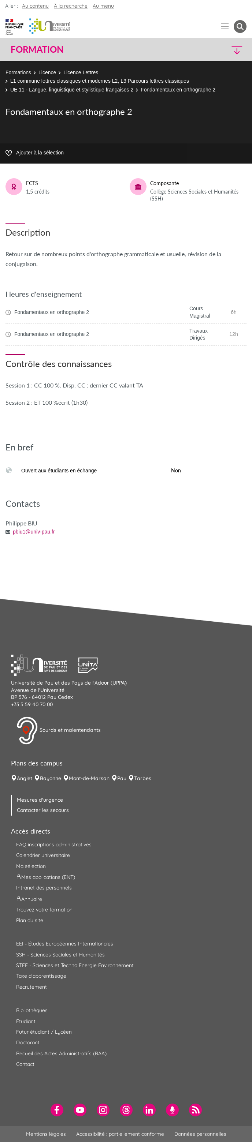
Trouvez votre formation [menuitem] (44, 909)
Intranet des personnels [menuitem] (44, 887)
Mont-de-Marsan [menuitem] (89, 778)
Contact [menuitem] (25, 1064)
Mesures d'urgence (40, 800)
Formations (18, 72)
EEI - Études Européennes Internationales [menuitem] (64, 943)
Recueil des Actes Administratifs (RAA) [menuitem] (61, 1053)
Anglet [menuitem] (24, 778)
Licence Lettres (80, 72)
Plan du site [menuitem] (29, 920)
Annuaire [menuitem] (29, 898)
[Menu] (225, 26)
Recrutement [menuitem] (31, 987)
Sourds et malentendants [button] (58, 730)
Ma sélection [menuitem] (31, 866)
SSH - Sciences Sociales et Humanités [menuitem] (60, 954)
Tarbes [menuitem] (142, 778)
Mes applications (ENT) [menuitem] (45, 877)
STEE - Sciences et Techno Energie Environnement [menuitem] (75, 965)
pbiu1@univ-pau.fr (34, 532)
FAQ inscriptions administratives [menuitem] (54, 844)
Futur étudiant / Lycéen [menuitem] (44, 1032)
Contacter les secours (43, 810)
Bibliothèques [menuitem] (32, 1010)
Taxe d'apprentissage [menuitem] (41, 976)
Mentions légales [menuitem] (46, 1134)
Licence (47, 72)
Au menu (103, 6)
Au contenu (35, 6)
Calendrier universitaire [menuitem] (43, 855)
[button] (218, 49)
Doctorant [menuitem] (28, 1042)
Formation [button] (37, 49)
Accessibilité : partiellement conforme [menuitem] (120, 1134)
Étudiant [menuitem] (26, 1021)
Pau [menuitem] (121, 778)
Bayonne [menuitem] (50, 778)
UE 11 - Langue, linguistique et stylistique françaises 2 (71, 90)
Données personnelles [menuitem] (200, 1134)
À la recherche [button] (71, 6)
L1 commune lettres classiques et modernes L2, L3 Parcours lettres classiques (99, 81)
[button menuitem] (240, 26)
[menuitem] (56, 1110)
